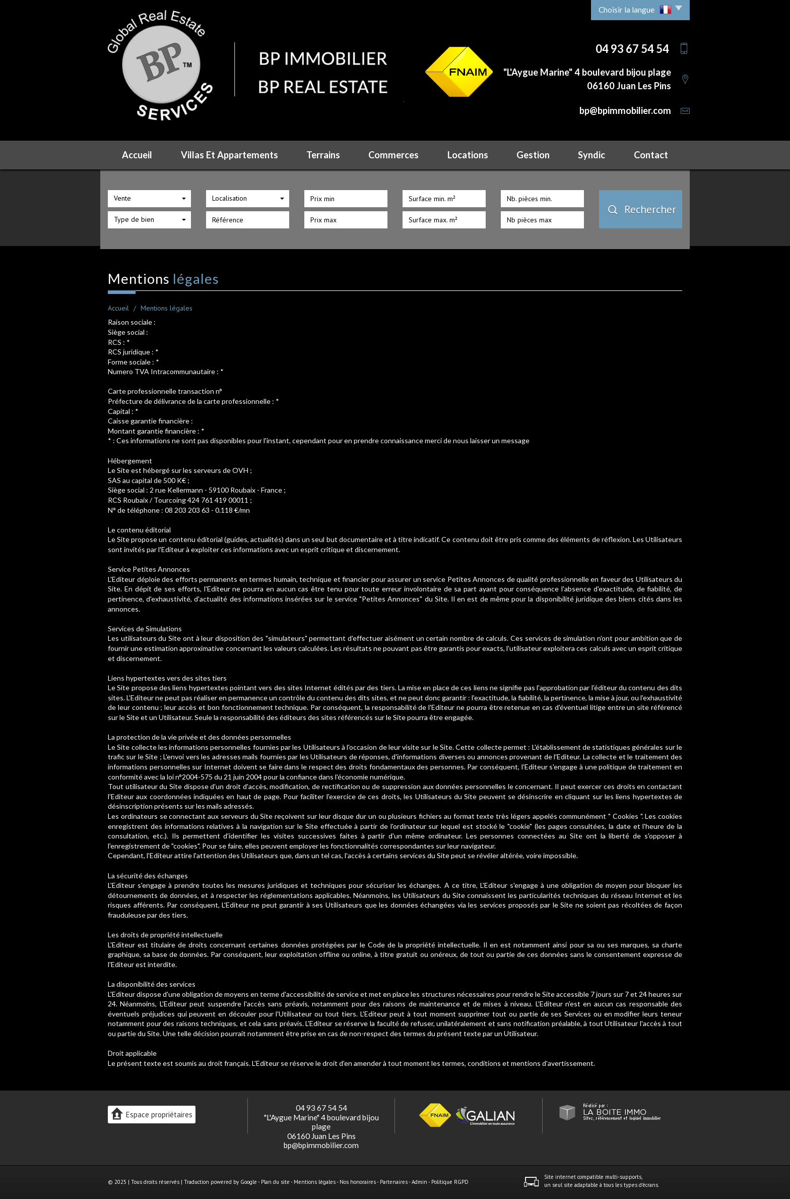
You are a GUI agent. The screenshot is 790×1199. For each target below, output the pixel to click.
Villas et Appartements (229, 154)
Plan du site (275, 1181)
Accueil (137, 154)
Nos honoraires (358, 1181)
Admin (419, 1181)
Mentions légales (315, 1181)
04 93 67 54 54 (321, 1107)
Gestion (533, 154)
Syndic (591, 154)
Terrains (323, 154)
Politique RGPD (450, 1181)
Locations (467, 154)
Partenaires (394, 1181)
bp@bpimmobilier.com (625, 110)
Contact (651, 154)
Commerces (393, 154)
